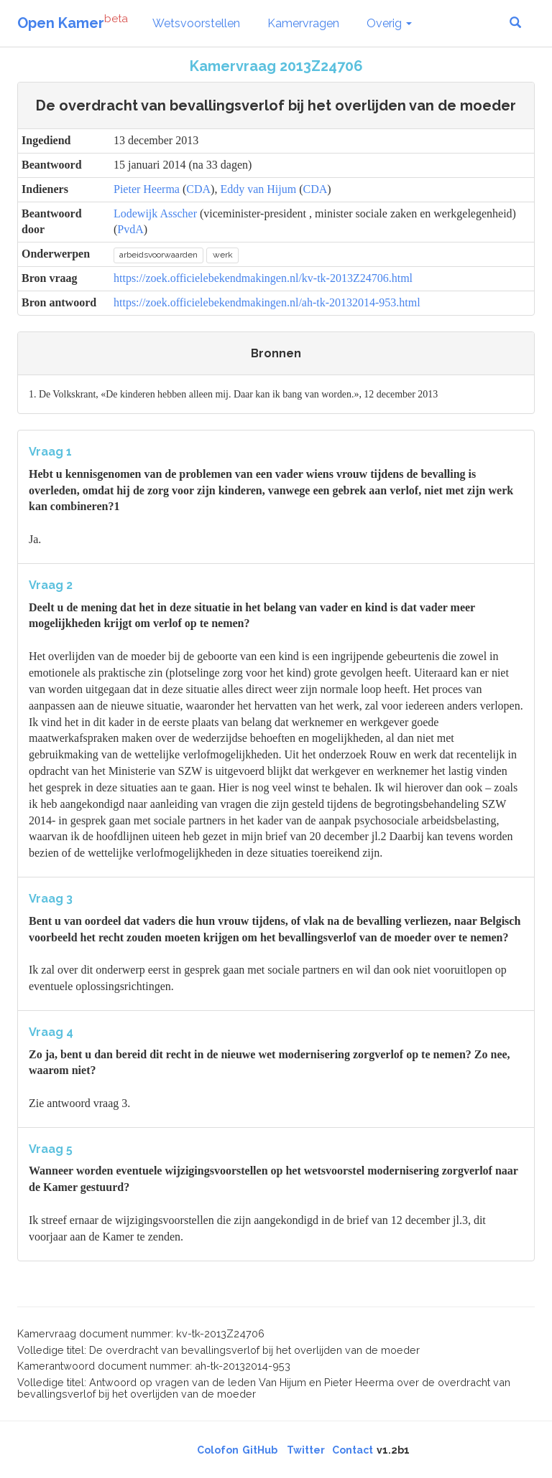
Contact (352, 1450)
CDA (198, 189)
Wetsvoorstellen (196, 23)
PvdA (130, 229)
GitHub (259, 1450)
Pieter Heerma (147, 189)
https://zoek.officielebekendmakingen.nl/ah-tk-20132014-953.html (267, 302)
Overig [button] (389, 23)
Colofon (218, 1450)
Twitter (306, 1450)
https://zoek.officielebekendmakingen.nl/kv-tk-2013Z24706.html (263, 278)
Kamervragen (303, 23)
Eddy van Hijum (258, 189)
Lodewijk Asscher (155, 213)
